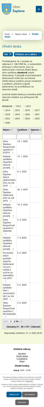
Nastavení (22, 402)
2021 (37, 114)
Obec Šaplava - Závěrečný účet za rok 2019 (8, 195)
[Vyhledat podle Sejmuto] (36, 136)
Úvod (7, 34)
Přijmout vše (14, 395)
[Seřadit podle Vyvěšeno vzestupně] (18, 131)
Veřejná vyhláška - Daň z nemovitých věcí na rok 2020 (9, 291)
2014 (7, 110)
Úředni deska (22, 356)
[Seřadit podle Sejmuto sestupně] (32, 132)
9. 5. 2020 (21, 284)
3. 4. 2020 (21, 219)
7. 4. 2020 (21, 237)
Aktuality (22, 353)
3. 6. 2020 (21, 302)
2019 (17, 114)
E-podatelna (22, 358)
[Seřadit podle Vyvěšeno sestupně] (18, 132)
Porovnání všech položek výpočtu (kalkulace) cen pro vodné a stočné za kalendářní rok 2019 (8, 266)
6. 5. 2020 (21, 252)
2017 (37, 110)
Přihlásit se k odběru (28, 54)
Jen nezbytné (30, 395)
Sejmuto (36, 129)
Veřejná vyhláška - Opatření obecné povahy (9, 162)
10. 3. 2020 (22, 204)
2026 (7, 122)
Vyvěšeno (23, 129)
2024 (27, 118)
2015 (17, 110)
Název (7, 129)
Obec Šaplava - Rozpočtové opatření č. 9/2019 (9, 147)
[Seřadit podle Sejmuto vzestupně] (32, 131)
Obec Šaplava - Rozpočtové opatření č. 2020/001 (9, 226)
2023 (17, 118)
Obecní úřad (21, 34)
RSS (8, 54)
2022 (7, 118)
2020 (27, 114)
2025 (37, 118)
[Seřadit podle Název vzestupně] (12, 128)
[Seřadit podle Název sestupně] (12, 129)
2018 (7, 114)
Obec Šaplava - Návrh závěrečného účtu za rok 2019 (9, 178)
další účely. (29, 381)
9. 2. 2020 (21, 171)
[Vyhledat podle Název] (9, 136)
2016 (27, 110)
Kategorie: (7, 106)
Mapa (22, 361)
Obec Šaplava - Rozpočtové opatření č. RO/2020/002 (9, 309)
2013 (28, 106)
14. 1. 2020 (22, 141)
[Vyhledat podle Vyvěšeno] (23, 136)
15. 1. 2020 (22, 156)
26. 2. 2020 (22, 189)
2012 (18, 106)
